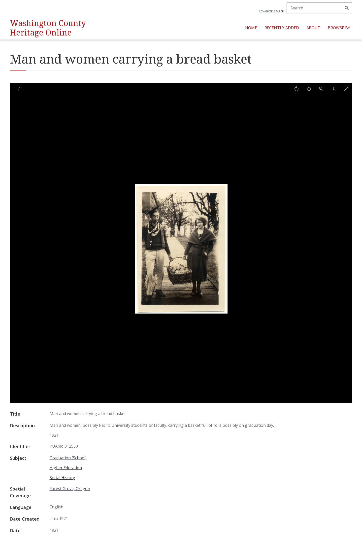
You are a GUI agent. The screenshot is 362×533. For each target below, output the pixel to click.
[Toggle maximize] (346, 89)
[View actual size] (321, 89)
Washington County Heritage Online (48, 28)
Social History (62, 477)
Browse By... (340, 28)
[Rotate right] (296, 89)
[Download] (334, 89)
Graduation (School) (68, 458)
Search (346, 7)
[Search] (319, 7)
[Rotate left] (309, 89)
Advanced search (271, 11)
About (313, 28)
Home (251, 28)
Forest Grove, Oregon (70, 488)
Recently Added (281, 28)
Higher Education (66, 467)
